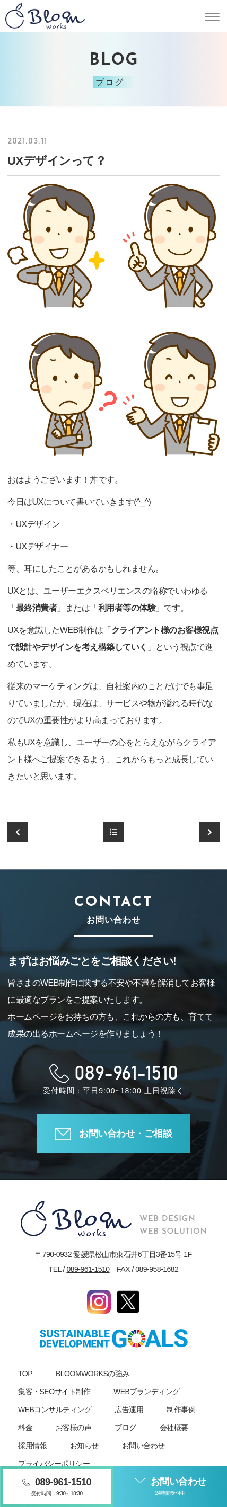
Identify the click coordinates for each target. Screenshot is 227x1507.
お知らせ (84, 1445)
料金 (25, 1427)
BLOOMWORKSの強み (92, 1373)
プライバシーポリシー (54, 1463)
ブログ (125, 1427)
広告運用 (129, 1409)
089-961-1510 (87, 1269)
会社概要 (174, 1427)
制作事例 (181, 1409)
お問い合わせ (143, 1445)
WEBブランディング (147, 1391)
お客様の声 (74, 1427)
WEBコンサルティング (54, 1409)
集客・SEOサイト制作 (54, 1391)
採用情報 (32, 1445)
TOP (25, 1373)
